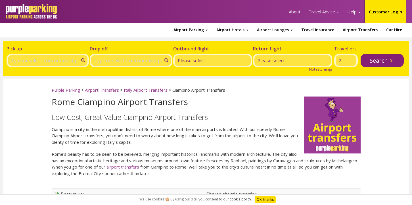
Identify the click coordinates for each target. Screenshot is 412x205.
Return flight (267, 49)
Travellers (345, 49)
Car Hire (394, 29)
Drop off (99, 49)
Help (354, 12)
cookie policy (240, 199)
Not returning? (320, 69)
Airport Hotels (232, 29)
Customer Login (385, 12)
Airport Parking (190, 29)
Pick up (14, 49)
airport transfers (122, 167)
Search (379, 60)
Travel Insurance (317, 29)
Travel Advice (324, 12)
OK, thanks (265, 199)
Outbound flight (191, 49)
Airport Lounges (275, 29)
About (294, 12)
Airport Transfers (360, 29)
